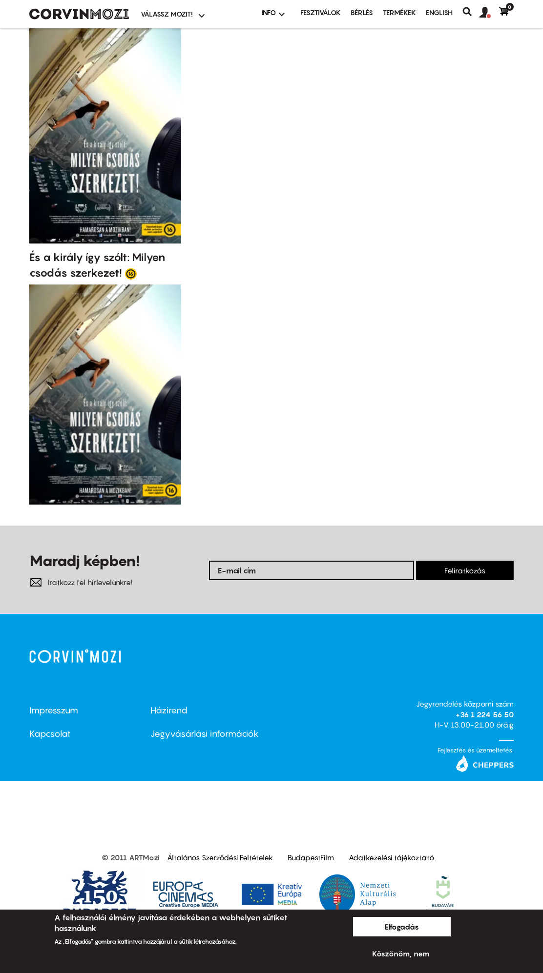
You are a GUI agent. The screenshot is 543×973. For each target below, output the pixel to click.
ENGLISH (439, 12)
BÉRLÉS (362, 12)
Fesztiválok (320, 12)
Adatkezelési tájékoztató (391, 857)
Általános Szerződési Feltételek (220, 857)
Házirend (169, 710)
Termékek (399, 12)
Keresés (471, 12)
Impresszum (53, 710)
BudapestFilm (311, 857)
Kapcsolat (50, 734)
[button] (489, 12)
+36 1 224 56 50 (485, 714)
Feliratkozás (464, 570)
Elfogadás (402, 926)
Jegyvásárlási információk (204, 734)
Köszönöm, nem (400, 953)
